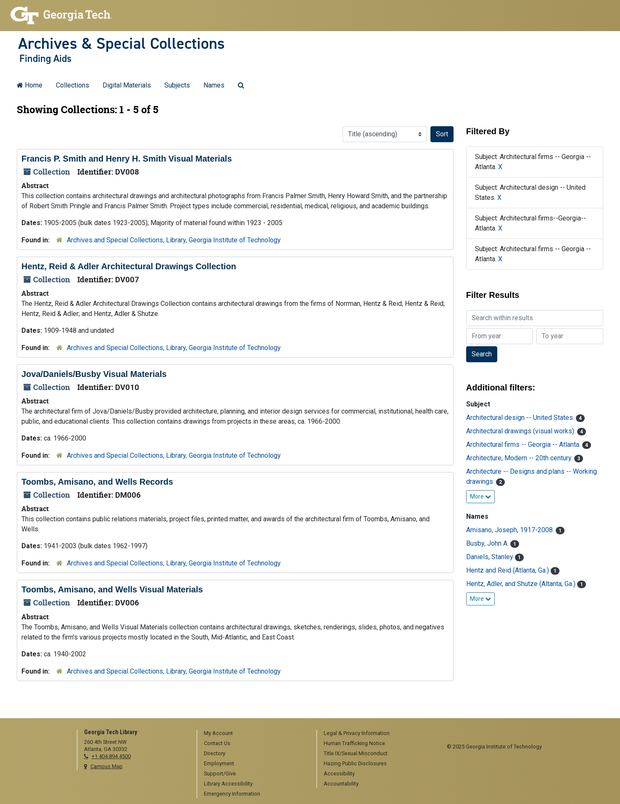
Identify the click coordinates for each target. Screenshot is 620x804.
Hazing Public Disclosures (355, 763)
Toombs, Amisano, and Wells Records (97, 481)
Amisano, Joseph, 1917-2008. (511, 530)
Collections (72, 85)
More (480, 496)
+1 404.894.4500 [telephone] (111, 756)
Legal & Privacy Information (357, 733)
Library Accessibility (228, 783)
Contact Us (217, 743)
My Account (218, 733)
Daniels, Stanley (490, 557)
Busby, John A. (488, 543)
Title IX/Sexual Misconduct (356, 753)
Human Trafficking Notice (354, 743)
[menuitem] (254, 734)
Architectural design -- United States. (521, 418)
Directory (214, 753)
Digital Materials (127, 85)
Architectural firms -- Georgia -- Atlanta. (524, 444)
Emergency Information (232, 794)
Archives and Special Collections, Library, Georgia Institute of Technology (174, 240)
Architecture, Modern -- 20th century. (520, 458)
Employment (219, 763)
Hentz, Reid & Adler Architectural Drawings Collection (128, 266)
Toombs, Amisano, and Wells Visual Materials (112, 589)
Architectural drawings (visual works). (521, 431)
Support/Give (220, 773)
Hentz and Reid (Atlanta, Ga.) (508, 570)
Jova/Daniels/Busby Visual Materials (93, 374)
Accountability (341, 783)
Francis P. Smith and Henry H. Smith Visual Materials (126, 158)
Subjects (177, 85)
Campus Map (106, 766)
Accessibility (339, 773)
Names (213, 85)
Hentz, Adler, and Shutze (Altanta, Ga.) (521, 584)
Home (29, 85)
